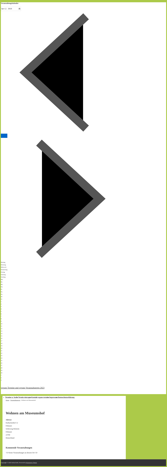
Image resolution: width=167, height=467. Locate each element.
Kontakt (34, 397)
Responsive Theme (31, 462)
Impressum (53, 397)
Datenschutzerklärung (66, 397)
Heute (4, 136)
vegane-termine (43, 397)
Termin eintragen (24, 397)
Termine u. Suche (11, 397)
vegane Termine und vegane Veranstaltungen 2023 (22, 388)
